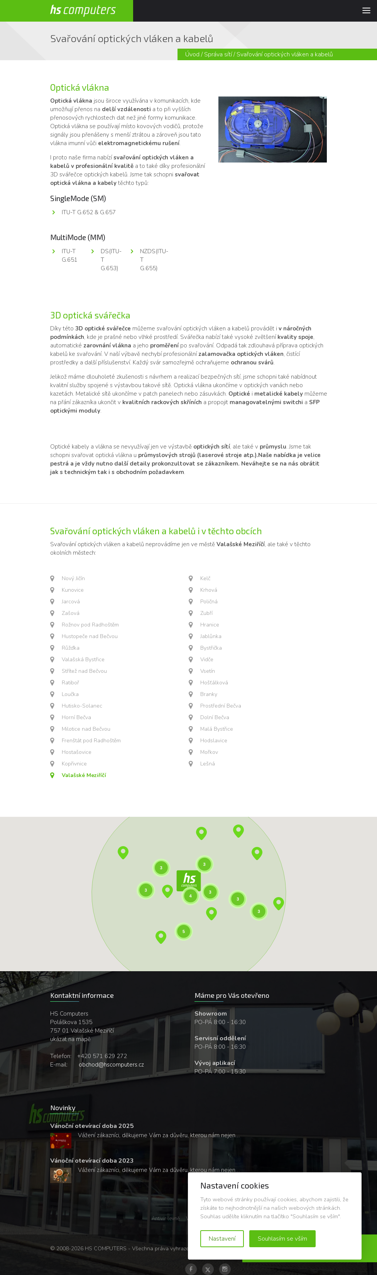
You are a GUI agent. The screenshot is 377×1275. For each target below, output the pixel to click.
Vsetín (207, 671)
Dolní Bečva (214, 717)
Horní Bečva (76, 717)
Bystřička (211, 648)
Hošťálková (214, 682)
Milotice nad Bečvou (86, 729)
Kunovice (73, 590)
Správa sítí (218, 54)
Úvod (192, 54)
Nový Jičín (73, 578)
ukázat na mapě (70, 1039)
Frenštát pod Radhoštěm (91, 740)
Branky (208, 694)
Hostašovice (76, 752)
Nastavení (222, 1238)
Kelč (205, 578)
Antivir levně (166, 1218)
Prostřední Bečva (220, 705)
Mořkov (209, 752)
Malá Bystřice (216, 729)
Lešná (207, 763)
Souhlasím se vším (282, 1238)
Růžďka (70, 648)
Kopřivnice (74, 763)
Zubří (206, 613)
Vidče (206, 659)
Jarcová (71, 601)
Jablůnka (210, 636)
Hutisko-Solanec (82, 705)
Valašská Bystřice (83, 659)
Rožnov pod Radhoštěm (90, 624)
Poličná (209, 601)
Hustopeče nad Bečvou (90, 636)
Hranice (209, 624)
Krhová (208, 590)
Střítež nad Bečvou (84, 671)
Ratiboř (70, 682)
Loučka (70, 694)
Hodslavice (213, 740)
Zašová (70, 613)
